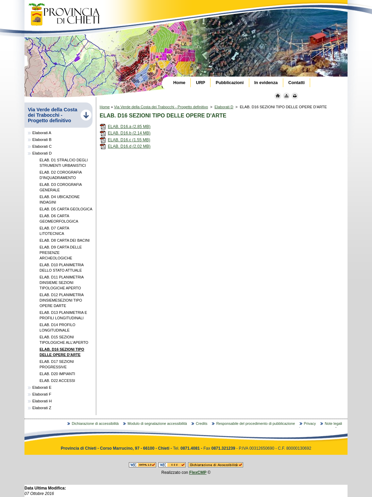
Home (105, 107)
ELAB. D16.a (125, 126)
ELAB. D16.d (125, 146)
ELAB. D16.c (125, 140)
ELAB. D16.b (125, 133)
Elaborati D (224, 107)
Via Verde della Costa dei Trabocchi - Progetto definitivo (161, 107)
